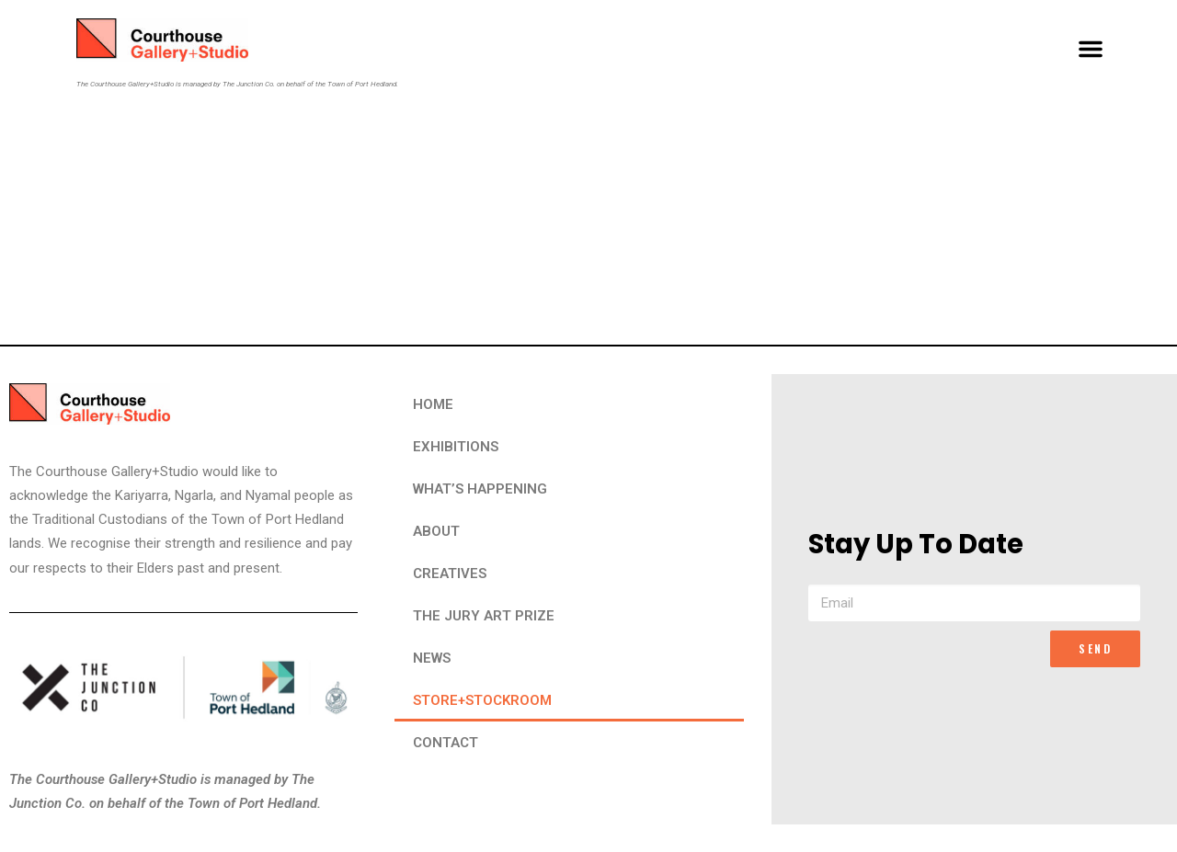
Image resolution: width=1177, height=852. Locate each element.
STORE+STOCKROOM (482, 700)
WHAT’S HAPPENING (480, 489)
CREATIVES (449, 573)
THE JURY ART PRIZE (483, 616)
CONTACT (445, 742)
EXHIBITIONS (455, 446)
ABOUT (436, 531)
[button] (1090, 48)
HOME (433, 404)
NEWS (432, 658)
